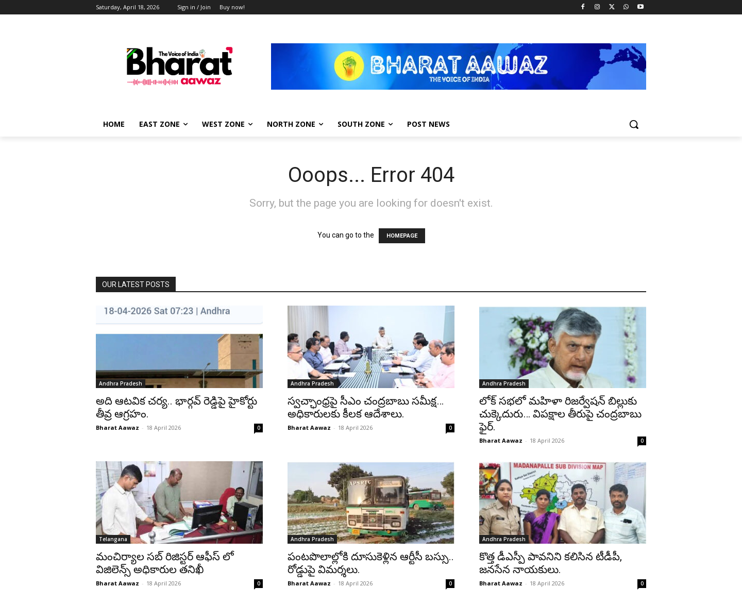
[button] (633, 124)
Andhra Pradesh (120, 383)
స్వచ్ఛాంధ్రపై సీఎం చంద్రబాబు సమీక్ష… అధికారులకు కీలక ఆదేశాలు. (366, 407)
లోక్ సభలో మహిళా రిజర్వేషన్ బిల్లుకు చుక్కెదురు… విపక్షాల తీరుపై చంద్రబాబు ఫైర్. (560, 414)
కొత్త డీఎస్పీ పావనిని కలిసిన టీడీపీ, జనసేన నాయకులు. (550, 563)
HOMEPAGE (401, 235)
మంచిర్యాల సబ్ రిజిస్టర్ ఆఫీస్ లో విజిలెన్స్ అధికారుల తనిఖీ (165, 563)
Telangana (113, 539)
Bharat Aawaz (117, 427)
